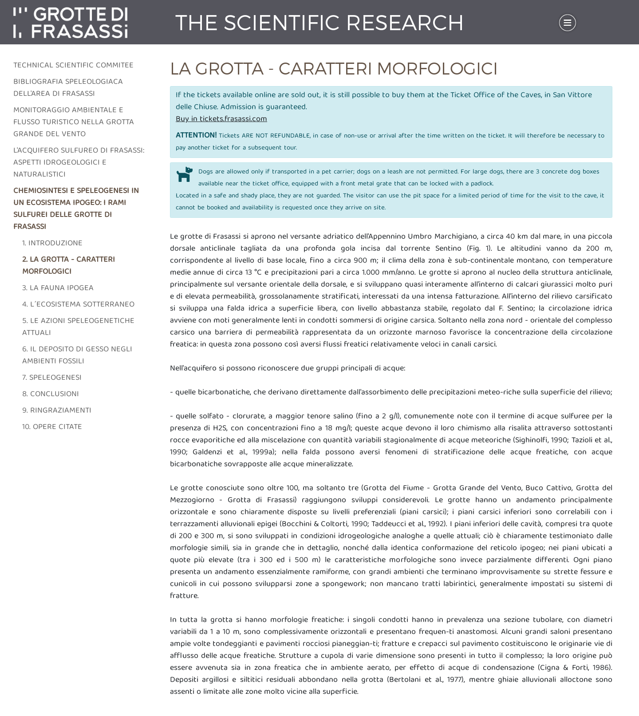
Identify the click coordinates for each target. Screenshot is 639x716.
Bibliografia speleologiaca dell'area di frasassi (68, 88)
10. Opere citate (52, 427)
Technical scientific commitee (73, 66)
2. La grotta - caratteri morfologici (68, 266)
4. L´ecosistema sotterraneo (78, 305)
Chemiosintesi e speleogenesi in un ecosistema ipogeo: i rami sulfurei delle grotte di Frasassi (76, 209)
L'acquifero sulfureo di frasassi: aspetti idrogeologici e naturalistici (78, 163)
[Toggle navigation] (567, 23)
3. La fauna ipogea (58, 288)
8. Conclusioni (50, 394)
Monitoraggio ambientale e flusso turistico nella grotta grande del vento (73, 123)
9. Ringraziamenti (56, 411)
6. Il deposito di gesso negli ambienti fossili (77, 356)
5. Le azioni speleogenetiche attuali (78, 327)
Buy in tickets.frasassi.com (221, 119)
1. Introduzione (52, 244)
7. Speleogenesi (52, 378)
